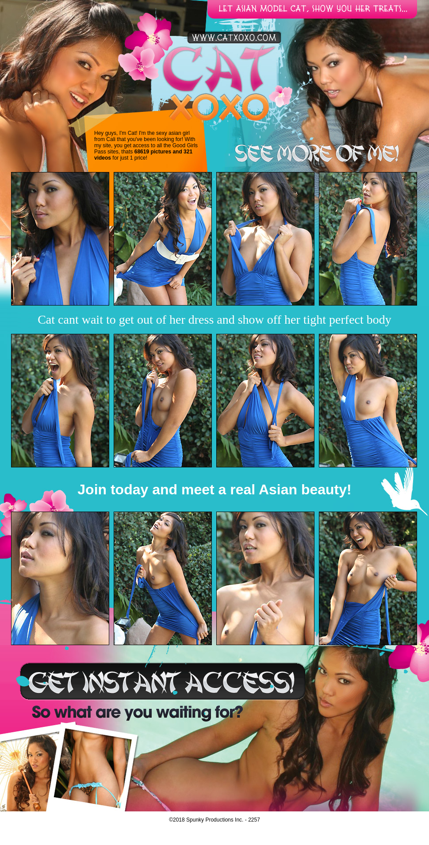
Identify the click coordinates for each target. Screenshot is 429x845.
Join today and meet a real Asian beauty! (214, 489)
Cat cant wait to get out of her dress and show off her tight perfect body (214, 319)
